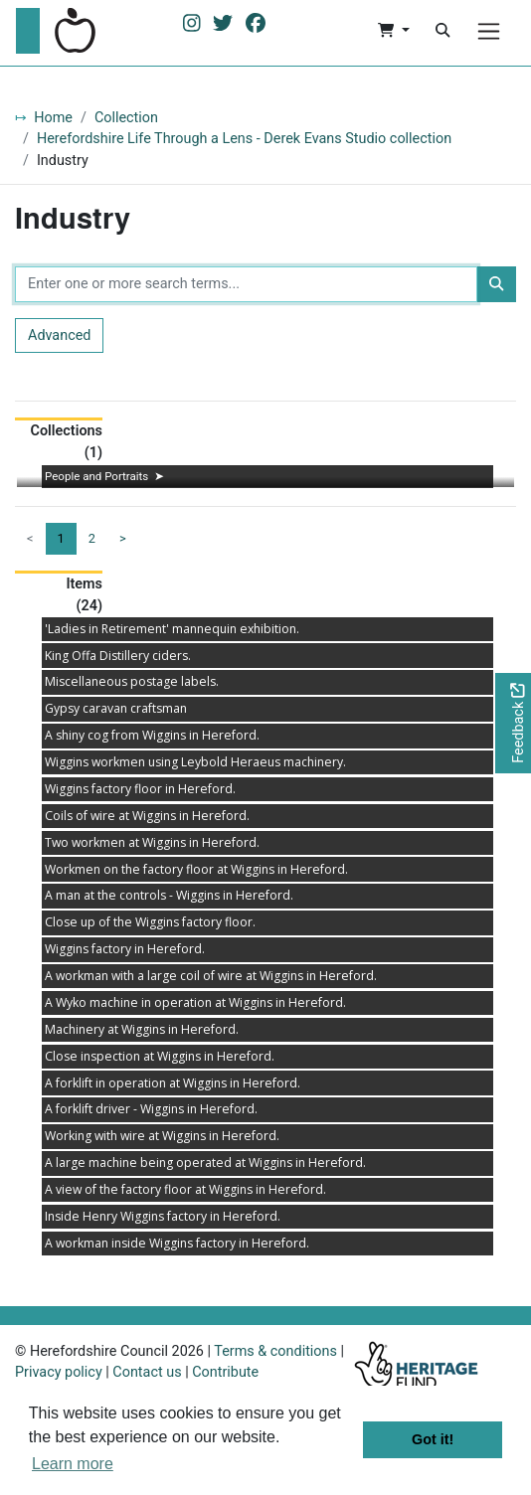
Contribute (225, 1372)
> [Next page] (122, 538)
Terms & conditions (275, 1351)
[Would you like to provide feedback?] (513, 723)
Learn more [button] (72, 1463)
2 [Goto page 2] (91, 538)
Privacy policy (58, 1372)
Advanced (59, 335)
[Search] (442, 31)
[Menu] (488, 31)
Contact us (146, 1372)
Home (53, 117)
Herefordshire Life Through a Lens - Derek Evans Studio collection (244, 138)
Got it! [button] (432, 1439)
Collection (126, 117)
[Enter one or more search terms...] (246, 284)
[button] (393, 31)
